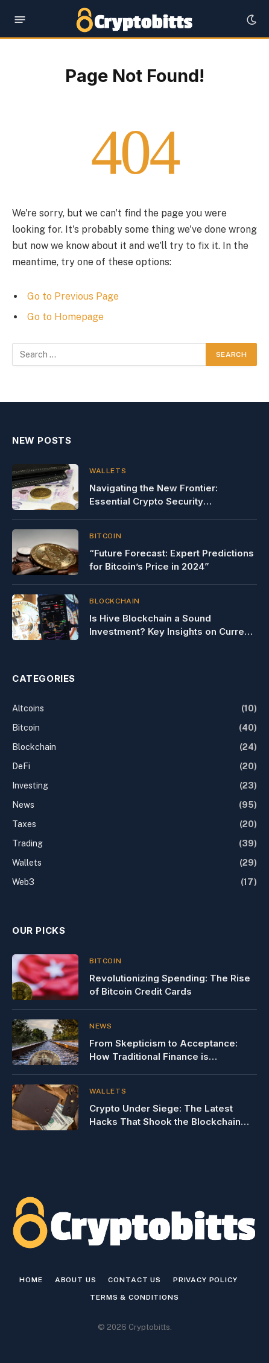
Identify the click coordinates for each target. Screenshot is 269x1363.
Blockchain (34, 747)
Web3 (23, 882)
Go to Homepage (65, 317)
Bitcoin (26, 727)
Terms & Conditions (134, 1297)
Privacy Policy (205, 1280)
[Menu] (20, 19)
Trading (27, 843)
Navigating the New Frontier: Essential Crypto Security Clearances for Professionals (156, 501)
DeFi (21, 766)
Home (30, 1280)
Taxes (24, 824)
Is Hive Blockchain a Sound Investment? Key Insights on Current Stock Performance (171, 631)
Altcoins (28, 708)
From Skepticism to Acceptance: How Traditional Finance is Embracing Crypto (163, 1056)
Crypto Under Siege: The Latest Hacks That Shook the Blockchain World (165, 1121)
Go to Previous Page (73, 296)
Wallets (27, 862)
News (23, 805)
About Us (76, 1280)
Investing (30, 785)
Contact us (134, 1280)
